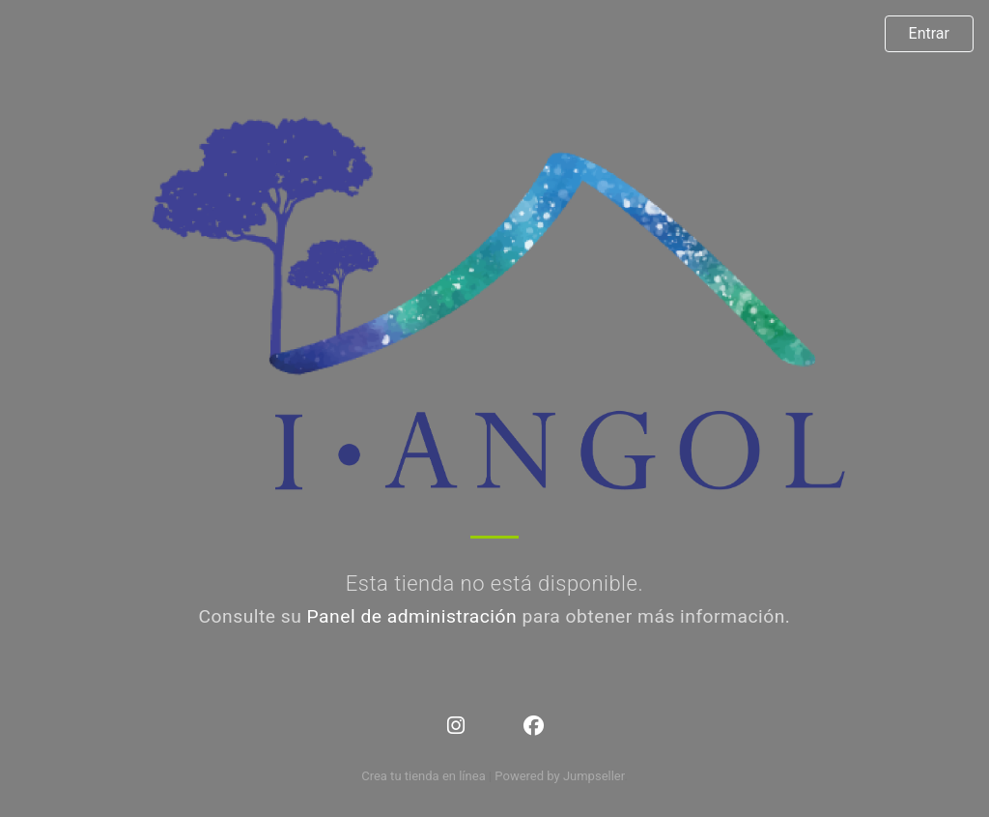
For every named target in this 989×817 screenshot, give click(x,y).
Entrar (929, 33)
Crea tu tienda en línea (425, 776)
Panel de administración (412, 616)
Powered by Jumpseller (559, 776)
